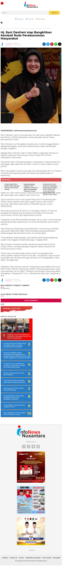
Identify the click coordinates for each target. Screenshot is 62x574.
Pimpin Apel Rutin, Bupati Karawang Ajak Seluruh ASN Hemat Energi (12, 186)
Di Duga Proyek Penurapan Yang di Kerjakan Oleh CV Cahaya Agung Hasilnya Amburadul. (15, 346)
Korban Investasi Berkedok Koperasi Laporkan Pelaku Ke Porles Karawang (12, 337)
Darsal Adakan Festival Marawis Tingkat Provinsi (12, 412)
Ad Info (21, 566)
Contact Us (13, 566)
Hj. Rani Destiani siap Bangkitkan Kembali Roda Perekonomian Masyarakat (26, 35)
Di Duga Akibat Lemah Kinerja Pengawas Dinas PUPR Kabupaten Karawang (13, 404)
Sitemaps (5, 566)
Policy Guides (46, 566)
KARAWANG (8, 45)
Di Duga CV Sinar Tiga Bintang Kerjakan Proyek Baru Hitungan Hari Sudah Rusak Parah (14, 369)
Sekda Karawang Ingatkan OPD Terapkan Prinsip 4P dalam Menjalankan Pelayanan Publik (31, 187)
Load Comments (31, 300)
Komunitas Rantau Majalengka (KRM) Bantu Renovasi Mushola (11, 387)
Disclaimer (56, 566)
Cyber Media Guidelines (33, 566)
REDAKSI (32, 559)
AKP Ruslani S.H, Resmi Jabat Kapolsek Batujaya (11, 396)
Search (54, 12)
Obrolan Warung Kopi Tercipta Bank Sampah (11, 379)
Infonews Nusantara (30, 569)
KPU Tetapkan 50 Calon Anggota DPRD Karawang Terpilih (12, 421)
